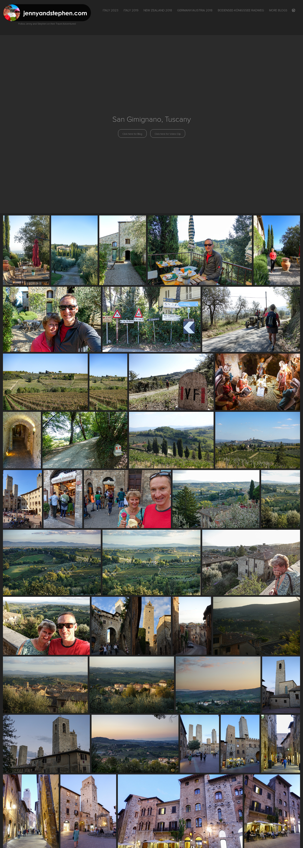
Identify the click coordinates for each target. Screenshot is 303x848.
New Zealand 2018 (158, 10)
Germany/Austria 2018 (195, 10)
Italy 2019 (131, 10)
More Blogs (278, 10)
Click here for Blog (132, 133)
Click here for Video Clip (168, 133)
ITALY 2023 (110, 10)
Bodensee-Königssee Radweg (241, 10)
